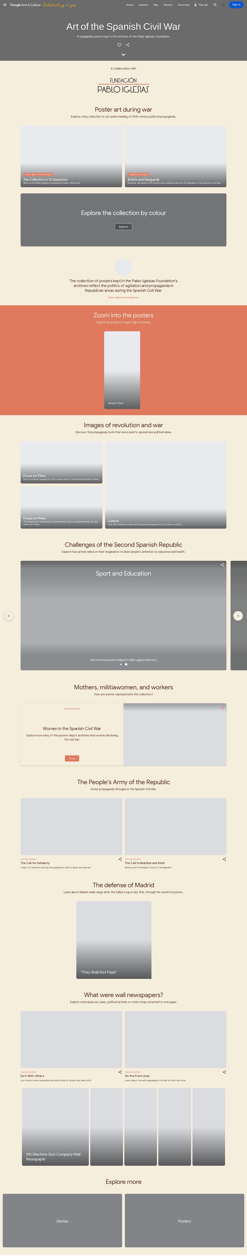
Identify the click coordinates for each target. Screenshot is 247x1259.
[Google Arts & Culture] (43, 5)
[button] (5, 5)
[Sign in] (236, 4)
